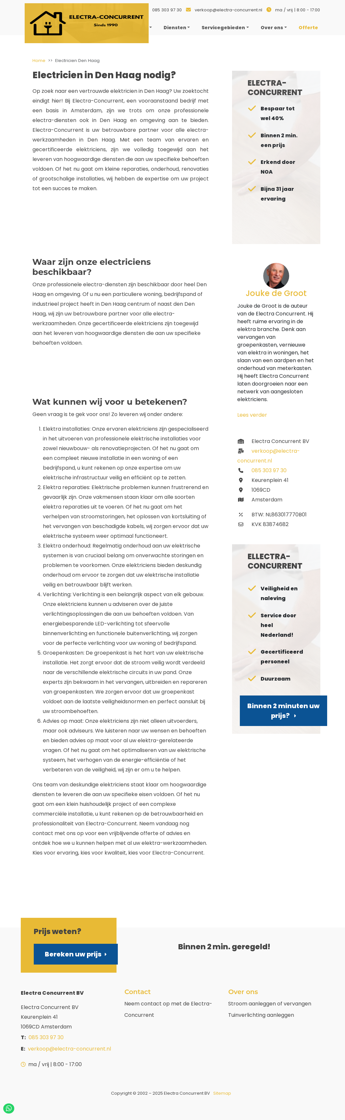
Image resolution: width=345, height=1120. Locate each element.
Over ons (272, 27)
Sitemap (222, 1093)
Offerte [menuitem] (308, 27)
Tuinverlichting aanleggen (261, 1015)
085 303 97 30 (167, 10)
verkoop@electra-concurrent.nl (228, 10)
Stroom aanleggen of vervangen (269, 1003)
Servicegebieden (223, 27)
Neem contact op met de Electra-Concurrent (168, 1009)
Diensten (175, 27)
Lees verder (252, 415)
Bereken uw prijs (75, 954)
